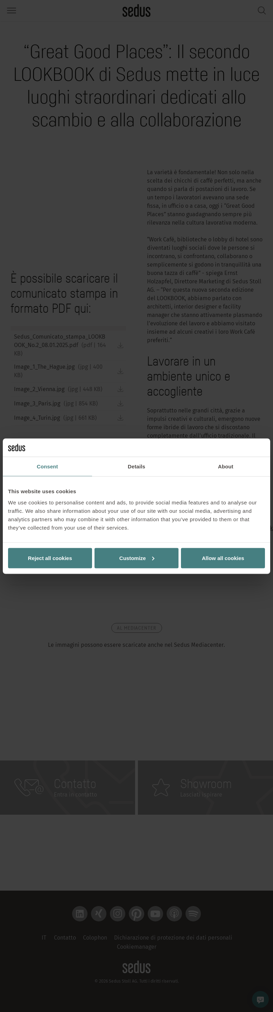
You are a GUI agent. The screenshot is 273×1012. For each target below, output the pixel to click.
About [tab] (225, 466)
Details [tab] (136, 466)
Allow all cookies (223, 558)
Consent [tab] (47, 466)
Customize (136, 558)
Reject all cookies (50, 558)
